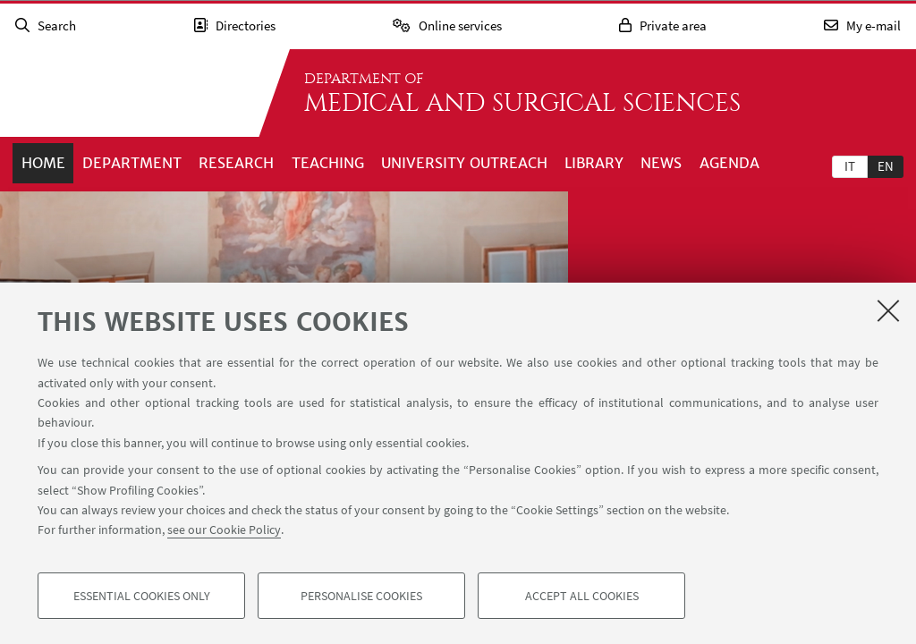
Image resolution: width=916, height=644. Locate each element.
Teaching (328, 163)
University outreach (464, 163)
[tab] (850, 165)
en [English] (886, 165)
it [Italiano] (849, 165)
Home (43, 163)
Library (593, 163)
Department (132, 163)
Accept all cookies (582, 596)
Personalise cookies (361, 596)
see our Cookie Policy (224, 529)
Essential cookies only (141, 596)
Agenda (729, 163)
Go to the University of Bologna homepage (129, 93)
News (661, 163)
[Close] (888, 310)
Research (236, 163)
